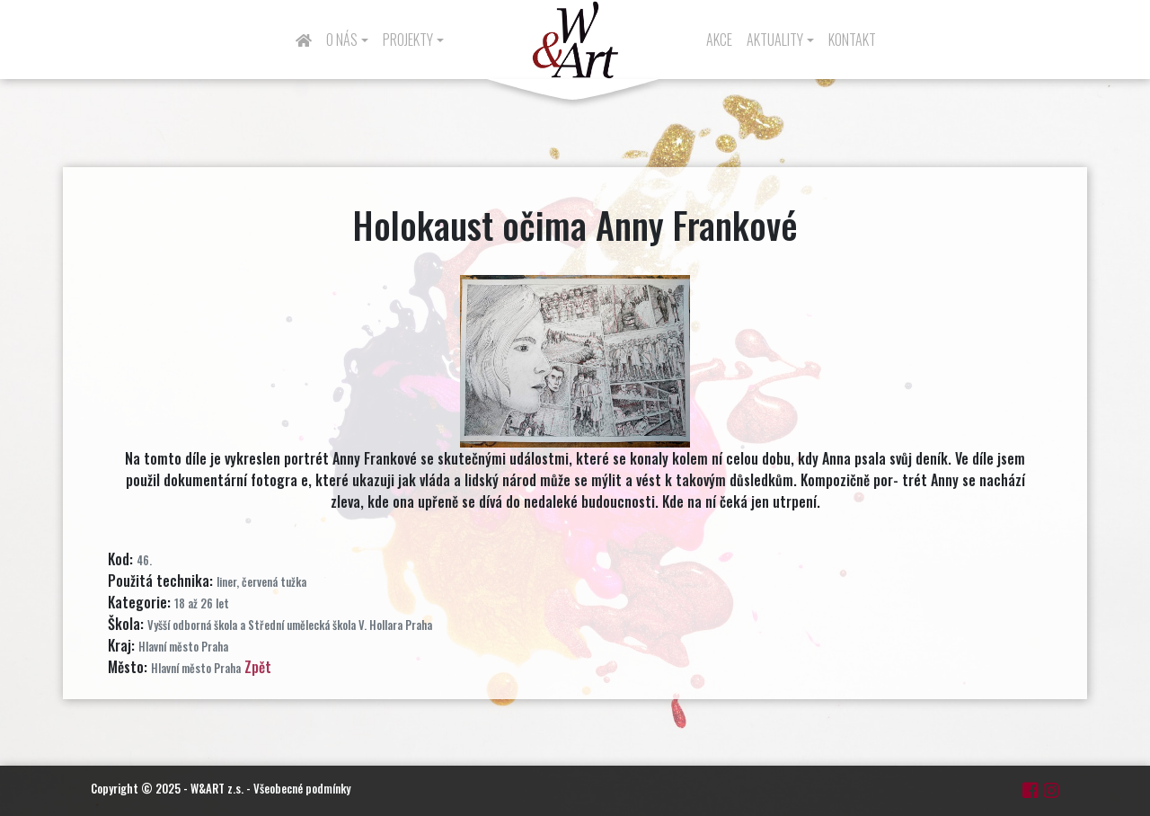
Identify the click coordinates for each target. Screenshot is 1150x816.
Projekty (408, 39)
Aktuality (775, 39)
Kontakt (852, 39)
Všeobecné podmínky (301, 788)
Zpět (257, 667)
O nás (342, 39)
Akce (719, 39)
